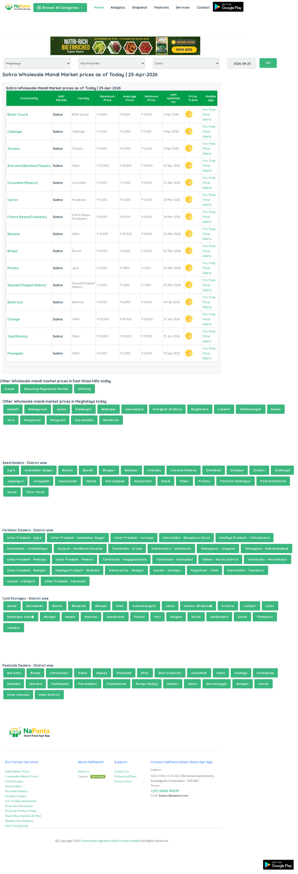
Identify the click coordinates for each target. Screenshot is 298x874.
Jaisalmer (199, 673)
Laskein (224, 409)
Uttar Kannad (18, 695)
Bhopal (101, 606)
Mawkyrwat (37, 409)
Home (99, 7)
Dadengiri (84, 409)
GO (268, 63)
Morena (36, 684)
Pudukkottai (116, 684)
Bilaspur (131, 470)
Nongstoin (32, 420)
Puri (157, 617)
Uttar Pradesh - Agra (24, 538)
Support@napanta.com (173, 795)
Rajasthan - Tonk (204, 570)
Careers (91, 776)
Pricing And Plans (125, 776)
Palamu (205, 481)
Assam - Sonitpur (167, 570)
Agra (11, 470)
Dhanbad (213, 470)
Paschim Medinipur (235, 481)
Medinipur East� (20, 617)
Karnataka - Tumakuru (246, 570)
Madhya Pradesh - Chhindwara (244, 538)
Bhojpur (109, 470)
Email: (154, 795)
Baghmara (199, 409)
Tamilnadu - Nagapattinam (125, 559)
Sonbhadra (219, 617)
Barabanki (34, 606)
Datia (82, 673)
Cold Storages (14, 781)
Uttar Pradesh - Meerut (74, 559)
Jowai (61, 409)
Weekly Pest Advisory (19, 820)
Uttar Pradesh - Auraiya (134, 538)
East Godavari (170, 673)
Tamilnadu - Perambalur (267, 559)
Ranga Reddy (147, 684)
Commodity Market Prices (21, 776)
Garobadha (84, 420)
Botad (35, 673)
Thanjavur (265, 617)
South (242, 617)
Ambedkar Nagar (39, 470)
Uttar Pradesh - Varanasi (65, 581)
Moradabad (115, 481)
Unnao (263, 684)
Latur (270, 606)
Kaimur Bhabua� (198, 606)
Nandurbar (143, 481)
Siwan (12, 492)
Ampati (13, 409)
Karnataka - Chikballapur (27, 548)
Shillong (84, 389)
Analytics (118, 7)
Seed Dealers (13, 786)
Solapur (242, 684)
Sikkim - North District (220, 559)
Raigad (176, 617)
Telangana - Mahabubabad (266, 548)
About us (84, 771)
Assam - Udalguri (21, 581)
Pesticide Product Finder (21, 811)
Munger (50, 617)
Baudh (88, 470)
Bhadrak (79, 606)
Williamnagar (251, 409)
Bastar (67, 470)
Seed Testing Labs (17, 825)
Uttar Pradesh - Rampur (26, 570)
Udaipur (13, 628)
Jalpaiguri (15, 481)
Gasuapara (134, 409)
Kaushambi (68, 481)
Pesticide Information (19, 806)
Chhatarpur (59, 673)
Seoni (192, 684)
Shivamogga (216, 684)
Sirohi (196, 617)
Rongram (58, 420)
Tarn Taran (35, 492)
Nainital (91, 617)
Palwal (139, 617)
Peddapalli (60, 684)
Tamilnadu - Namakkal (174, 559)
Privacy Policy (123, 781)
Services (183, 7)
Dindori (259, 470)
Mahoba (13, 684)
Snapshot (139, 7)
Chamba (154, 470)
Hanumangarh (144, 606)
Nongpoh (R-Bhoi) (167, 409)
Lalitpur (250, 606)
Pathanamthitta (273, 481)
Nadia (70, 617)
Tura (11, 420)
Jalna (170, 606)
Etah (119, 606)
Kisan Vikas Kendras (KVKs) (23, 815)
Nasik (165, 481)
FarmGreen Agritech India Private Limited (110, 841)
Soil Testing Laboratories (21, 801)
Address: (156, 769)
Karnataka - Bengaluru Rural (186, 538)
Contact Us (121, 771)
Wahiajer (108, 409)
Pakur (184, 481)
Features (161, 7)
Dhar (145, 673)
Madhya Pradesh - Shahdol (77, 570)
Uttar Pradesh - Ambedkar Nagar (78, 538)
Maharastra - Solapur (126, 570)
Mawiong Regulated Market (46, 389)
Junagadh (41, 481)
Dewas (102, 673)
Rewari (172, 684)
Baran (57, 606)
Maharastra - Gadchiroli (171, 548)
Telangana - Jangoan (218, 548)
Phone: (155, 785)
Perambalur (87, 684)
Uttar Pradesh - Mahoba (26, 559)
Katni (221, 673)
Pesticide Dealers (16, 791)
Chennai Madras (183, 470)
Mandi (91, 481)
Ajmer (12, 606)
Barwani (14, 673)
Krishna (228, 606)
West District (49, 695)
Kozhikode (265, 673)
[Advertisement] (124, 25)
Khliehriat (111, 420)
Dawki (10, 389)
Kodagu (241, 673)
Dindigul (237, 470)
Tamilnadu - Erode (127, 548)
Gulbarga (282, 470)
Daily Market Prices (17, 771)
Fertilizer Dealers (16, 796)
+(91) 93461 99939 (165, 791)
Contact (203, 7)
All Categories (60, 7)
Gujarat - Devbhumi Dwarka (80, 548)
